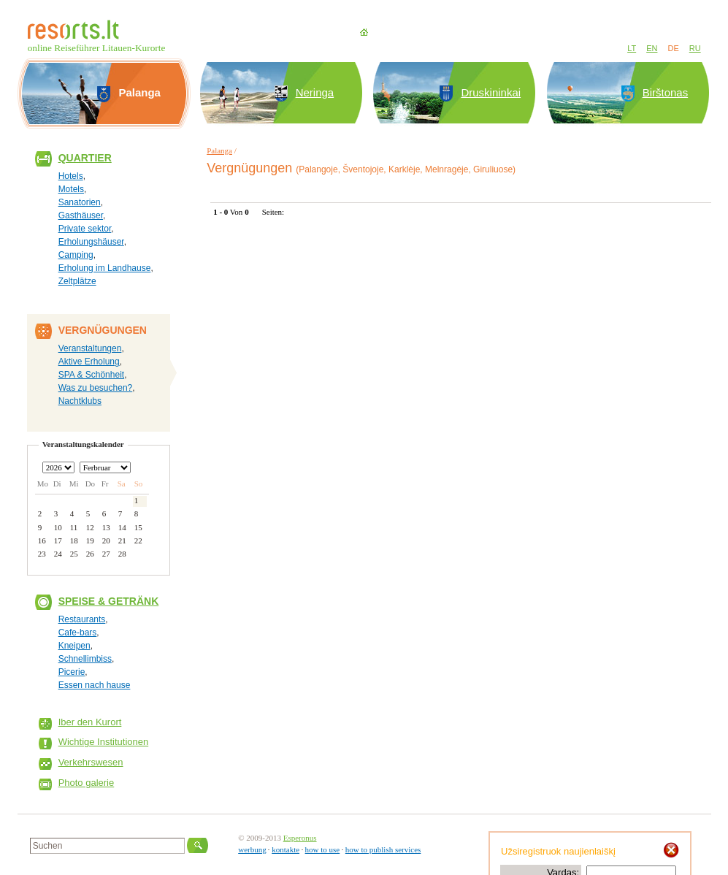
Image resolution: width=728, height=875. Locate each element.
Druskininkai (491, 92)
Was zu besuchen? (95, 388)
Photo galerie (86, 782)
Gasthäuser (80, 215)
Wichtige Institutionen (103, 741)
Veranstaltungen (90, 348)
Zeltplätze (77, 281)
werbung (252, 849)
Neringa (315, 92)
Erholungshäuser (91, 242)
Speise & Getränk (108, 601)
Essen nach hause (94, 685)
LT (631, 48)
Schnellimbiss (85, 659)
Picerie (71, 672)
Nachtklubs (79, 401)
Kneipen (74, 646)
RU (695, 48)
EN (651, 48)
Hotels (70, 176)
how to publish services (383, 849)
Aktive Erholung (89, 361)
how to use (322, 849)
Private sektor (85, 228)
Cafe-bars (77, 632)
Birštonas (666, 92)
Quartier (85, 158)
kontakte (285, 849)
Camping (75, 255)
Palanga (219, 150)
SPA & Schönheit (91, 375)
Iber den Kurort (90, 722)
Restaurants (82, 619)
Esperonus (300, 837)
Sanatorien (79, 202)
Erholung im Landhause (104, 268)
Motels (71, 189)
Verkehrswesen (90, 762)
